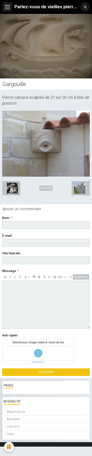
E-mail (7, 235)
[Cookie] (9, 447)
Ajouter (46, 372)
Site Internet (11, 253)
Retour (46, 188)
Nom (5, 218)
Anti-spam (10, 335)
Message (9, 271)
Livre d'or (13, 426)
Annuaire (13, 419)
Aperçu (81, 277)
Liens (10, 434)
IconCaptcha (37, 362)
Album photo (16, 412)
